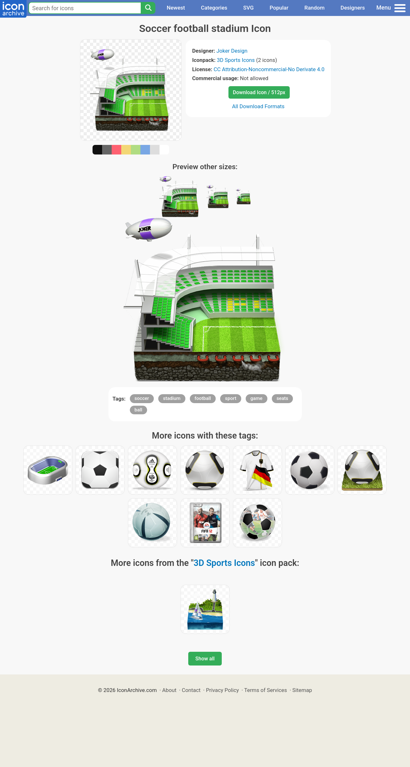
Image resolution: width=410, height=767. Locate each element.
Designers (352, 7)
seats (282, 398)
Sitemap (302, 690)
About (169, 690)
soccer (142, 398)
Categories (214, 7)
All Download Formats (258, 106)
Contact (191, 690)
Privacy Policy (222, 690)
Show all (204, 659)
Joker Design (231, 51)
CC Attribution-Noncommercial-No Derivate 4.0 (268, 69)
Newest (176, 7)
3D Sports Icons (236, 60)
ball (138, 410)
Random (314, 7)
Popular (279, 7)
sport (230, 398)
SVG (248, 7)
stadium (172, 398)
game (256, 398)
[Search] (148, 8)
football (203, 398)
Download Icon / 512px (259, 92)
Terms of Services (265, 690)
